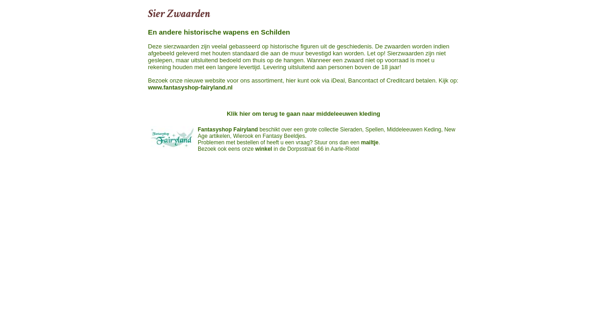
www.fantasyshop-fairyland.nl (190, 87)
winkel (263, 149)
